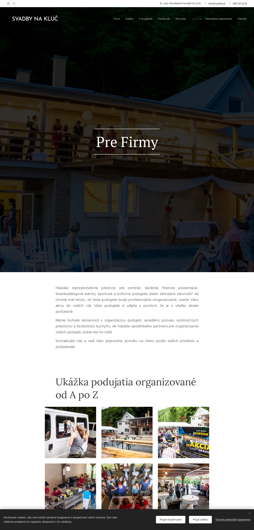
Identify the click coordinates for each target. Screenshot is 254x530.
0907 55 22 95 (240, 3)
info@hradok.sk (216, 3)
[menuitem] (110, 18)
